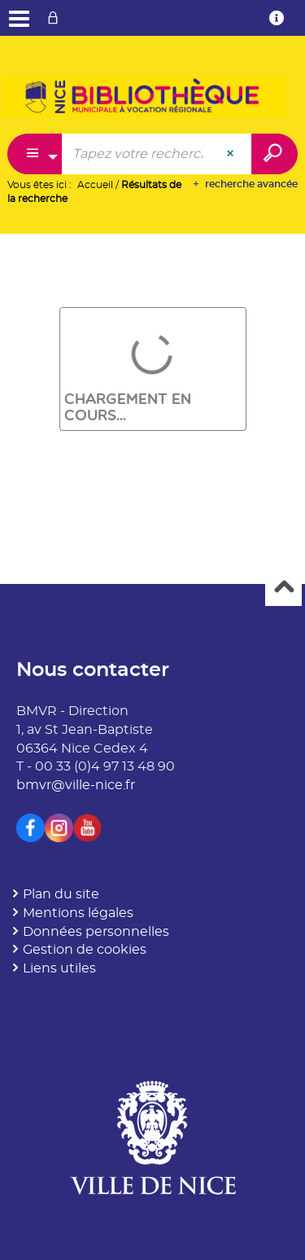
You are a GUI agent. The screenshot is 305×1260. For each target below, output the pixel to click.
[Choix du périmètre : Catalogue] (35, 154)
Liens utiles (59, 968)
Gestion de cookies (84, 949)
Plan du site (61, 894)
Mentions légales (78, 913)
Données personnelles (96, 931)
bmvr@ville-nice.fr (75, 785)
